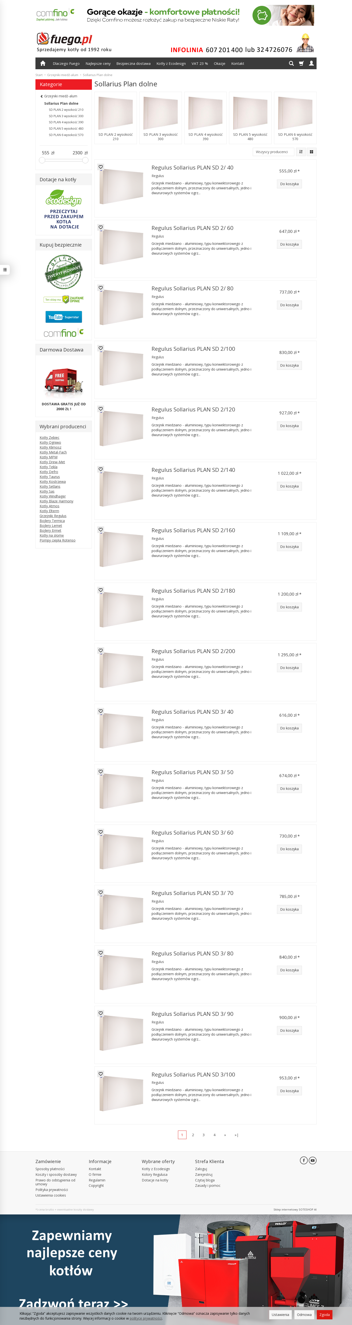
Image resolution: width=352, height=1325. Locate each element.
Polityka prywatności (51, 1189)
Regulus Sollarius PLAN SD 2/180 (193, 590)
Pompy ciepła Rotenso (58, 540)
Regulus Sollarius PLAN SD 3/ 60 (192, 832)
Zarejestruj (203, 1174)
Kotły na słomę (52, 535)
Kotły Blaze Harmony (56, 501)
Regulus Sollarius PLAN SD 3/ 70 (192, 893)
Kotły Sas (47, 491)
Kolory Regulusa (154, 1174)
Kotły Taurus (50, 476)
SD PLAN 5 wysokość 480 (250, 136)
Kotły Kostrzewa (53, 481)
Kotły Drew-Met (52, 462)
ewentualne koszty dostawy (75, 1209)
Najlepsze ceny (98, 63)
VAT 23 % (200, 63)
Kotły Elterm (49, 511)
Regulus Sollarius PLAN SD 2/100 (193, 348)
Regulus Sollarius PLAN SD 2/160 (193, 530)
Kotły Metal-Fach (53, 452)
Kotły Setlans (50, 486)
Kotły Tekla (48, 466)
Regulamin (97, 1180)
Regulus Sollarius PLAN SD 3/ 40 (192, 711)
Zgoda (324, 1314)
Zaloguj (201, 1168)
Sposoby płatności (50, 1168)
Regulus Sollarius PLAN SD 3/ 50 (192, 772)
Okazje (219, 63)
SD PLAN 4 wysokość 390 (205, 136)
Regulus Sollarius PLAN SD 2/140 (193, 470)
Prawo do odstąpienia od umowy (55, 1182)
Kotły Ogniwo (50, 442)
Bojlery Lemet (51, 525)
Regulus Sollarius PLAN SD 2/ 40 (192, 167)
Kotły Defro (49, 471)
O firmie (95, 1174)
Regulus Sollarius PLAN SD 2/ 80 (192, 288)
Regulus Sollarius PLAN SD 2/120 (193, 409)
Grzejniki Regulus (53, 515)
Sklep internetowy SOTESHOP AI (295, 1209)
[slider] (42, 160)
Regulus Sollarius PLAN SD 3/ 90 (192, 1014)
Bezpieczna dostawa (133, 63)
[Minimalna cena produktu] (45, 152)
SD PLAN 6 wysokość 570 (295, 136)
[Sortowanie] (301, 152)
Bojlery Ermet (50, 530)
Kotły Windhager (53, 496)
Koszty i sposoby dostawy (56, 1174)
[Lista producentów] (273, 152)
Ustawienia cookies (50, 1195)
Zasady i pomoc (207, 1185)
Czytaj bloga (205, 1180)
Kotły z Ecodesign (171, 63)
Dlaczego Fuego (66, 63)
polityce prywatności (146, 1318)
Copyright (96, 1185)
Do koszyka (289, 183)
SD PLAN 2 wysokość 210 (116, 136)
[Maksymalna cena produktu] (77, 152)
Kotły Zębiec (49, 437)
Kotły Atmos (49, 506)
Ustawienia (280, 1314)
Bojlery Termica (52, 520)
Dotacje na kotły (155, 1180)
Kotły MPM (48, 457)
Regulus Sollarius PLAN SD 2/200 (193, 651)
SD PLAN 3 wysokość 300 (160, 136)
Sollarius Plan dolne (61, 103)
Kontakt (237, 63)
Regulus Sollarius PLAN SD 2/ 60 (192, 228)
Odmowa (304, 1314)
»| (237, 1134)
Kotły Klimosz (50, 447)
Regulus (158, 175)
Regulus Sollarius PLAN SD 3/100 (193, 1074)
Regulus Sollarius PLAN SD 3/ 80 (192, 953)
